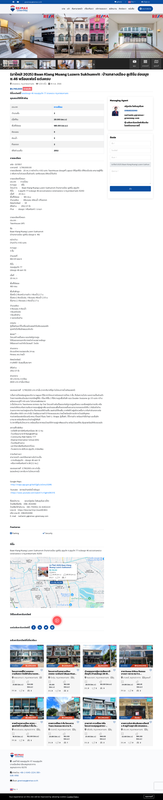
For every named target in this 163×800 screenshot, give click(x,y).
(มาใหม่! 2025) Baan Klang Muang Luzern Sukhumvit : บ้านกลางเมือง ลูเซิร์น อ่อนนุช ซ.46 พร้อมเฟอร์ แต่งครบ (61, 568)
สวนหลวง (51, 93)
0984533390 (130, 110)
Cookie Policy (73, 796)
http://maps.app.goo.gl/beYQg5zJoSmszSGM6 (31, 484)
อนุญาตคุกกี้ (149, 796)
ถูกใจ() (118, 2)
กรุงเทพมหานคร (61, 93)
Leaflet (101, 607)
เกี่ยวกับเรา (89, 8)
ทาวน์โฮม (58, 106)
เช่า (68, 8)
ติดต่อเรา (122, 8)
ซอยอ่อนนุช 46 (28, 93)
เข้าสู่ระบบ (145, 2)
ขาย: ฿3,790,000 (56, 583)
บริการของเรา (101, 8)
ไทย (131, 2)
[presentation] (1, 64)
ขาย (63, 8)
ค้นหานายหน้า (77, 8)
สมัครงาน (113, 8)
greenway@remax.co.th (33, 2)
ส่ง (130, 188)
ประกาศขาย (145, 8)
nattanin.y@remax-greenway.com (134, 116)
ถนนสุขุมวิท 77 (40, 93)
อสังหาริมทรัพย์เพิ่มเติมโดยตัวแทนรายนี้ (136, 124)
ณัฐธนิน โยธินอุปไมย (134, 106)
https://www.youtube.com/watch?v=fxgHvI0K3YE (33, 492)
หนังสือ (131, 8)
